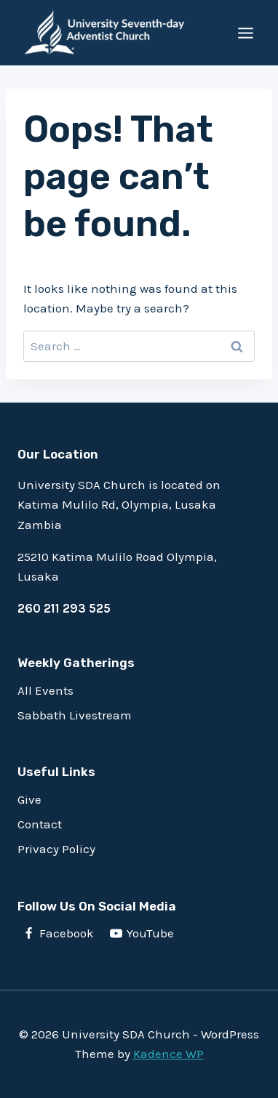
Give (29, 799)
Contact (39, 824)
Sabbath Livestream (74, 715)
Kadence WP (168, 1053)
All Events (45, 690)
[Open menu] (245, 33)
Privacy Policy (56, 848)
